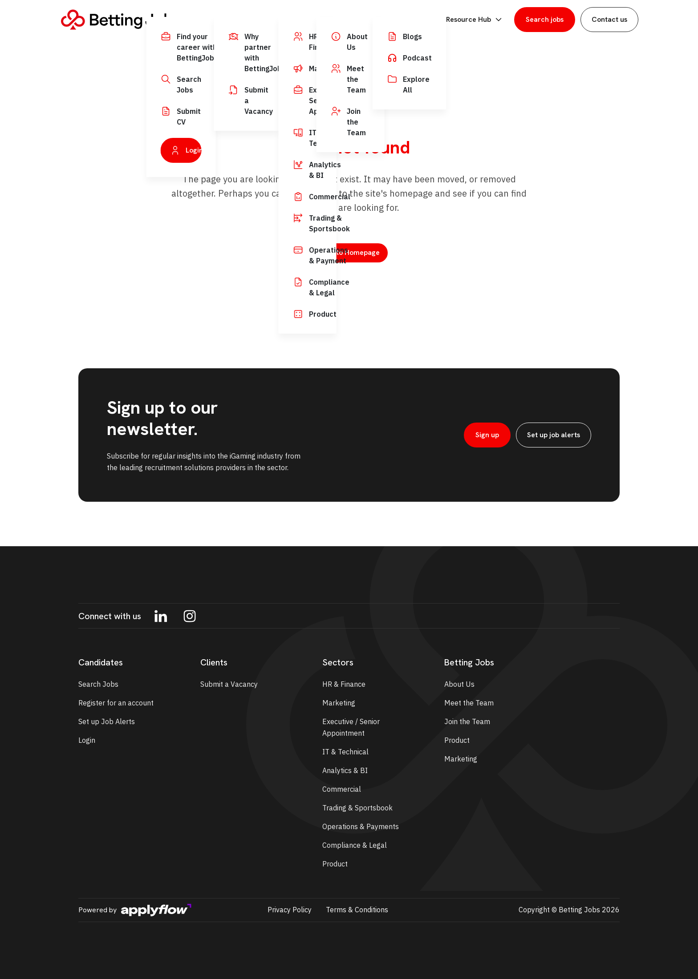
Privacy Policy (290, 909)
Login (86, 740)
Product (335, 863)
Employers (302, 19)
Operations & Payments (360, 826)
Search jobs (545, 19)
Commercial (341, 789)
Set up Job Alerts (106, 721)
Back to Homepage (349, 252)
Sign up (487, 434)
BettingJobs (410, 19)
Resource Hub (474, 19)
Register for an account (116, 702)
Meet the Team (469, 702)
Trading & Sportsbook (357, 807)
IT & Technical (345, 751)
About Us (459, 684)
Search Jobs (98, 684)
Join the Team (467, 721)
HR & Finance (343, 684)
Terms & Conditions (357, 909)
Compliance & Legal (354, 845)
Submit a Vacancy (229, 684)
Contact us (609, 19)
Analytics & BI (345, 770)
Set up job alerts (553, 434)
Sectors (355, 19)
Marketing (338, 702)
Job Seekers (242, 19)
